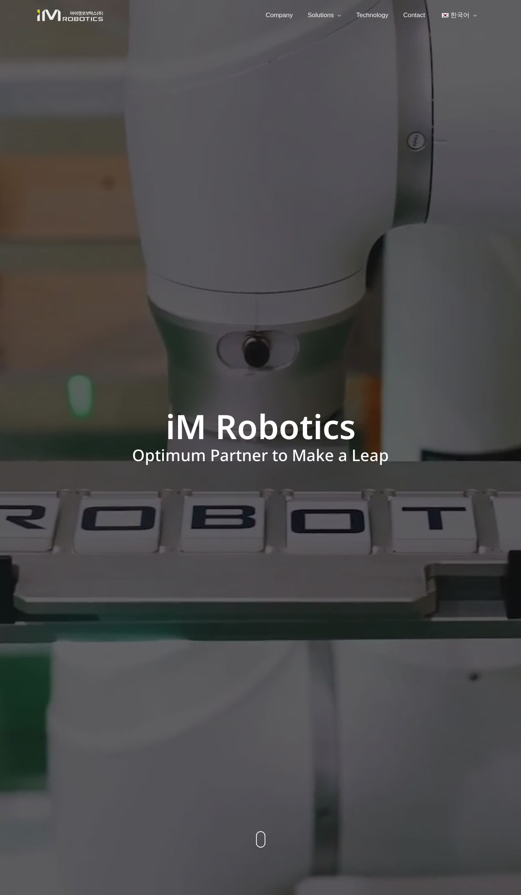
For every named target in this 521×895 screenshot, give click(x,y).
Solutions (328, 15)
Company (289, 15)
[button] (260, 839)
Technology (378, 15)
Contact (417, 15)
